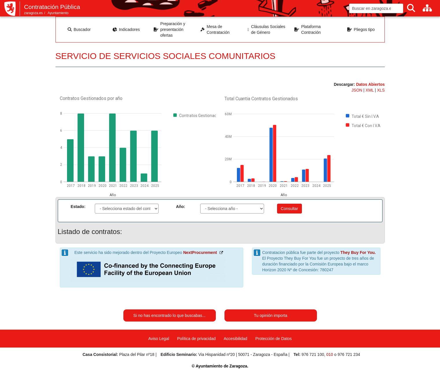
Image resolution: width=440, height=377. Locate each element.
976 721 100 (313, 354)
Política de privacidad (196, 338)
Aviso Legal (158, 338)
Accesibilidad (235, 338)
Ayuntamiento (58, 13)
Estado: (78, 206)
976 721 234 (348, 354)
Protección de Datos (273, 338)
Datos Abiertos (370, 84)
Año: (180, 206)
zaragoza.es (33, 13)
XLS (381, 90)
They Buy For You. (358, 252)
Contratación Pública (52, 6)
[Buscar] (411, 8)
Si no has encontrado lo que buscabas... (169, 315)
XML (370, 90)
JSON (357, 90)
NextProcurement (200, 252)
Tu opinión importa (270, 315)
